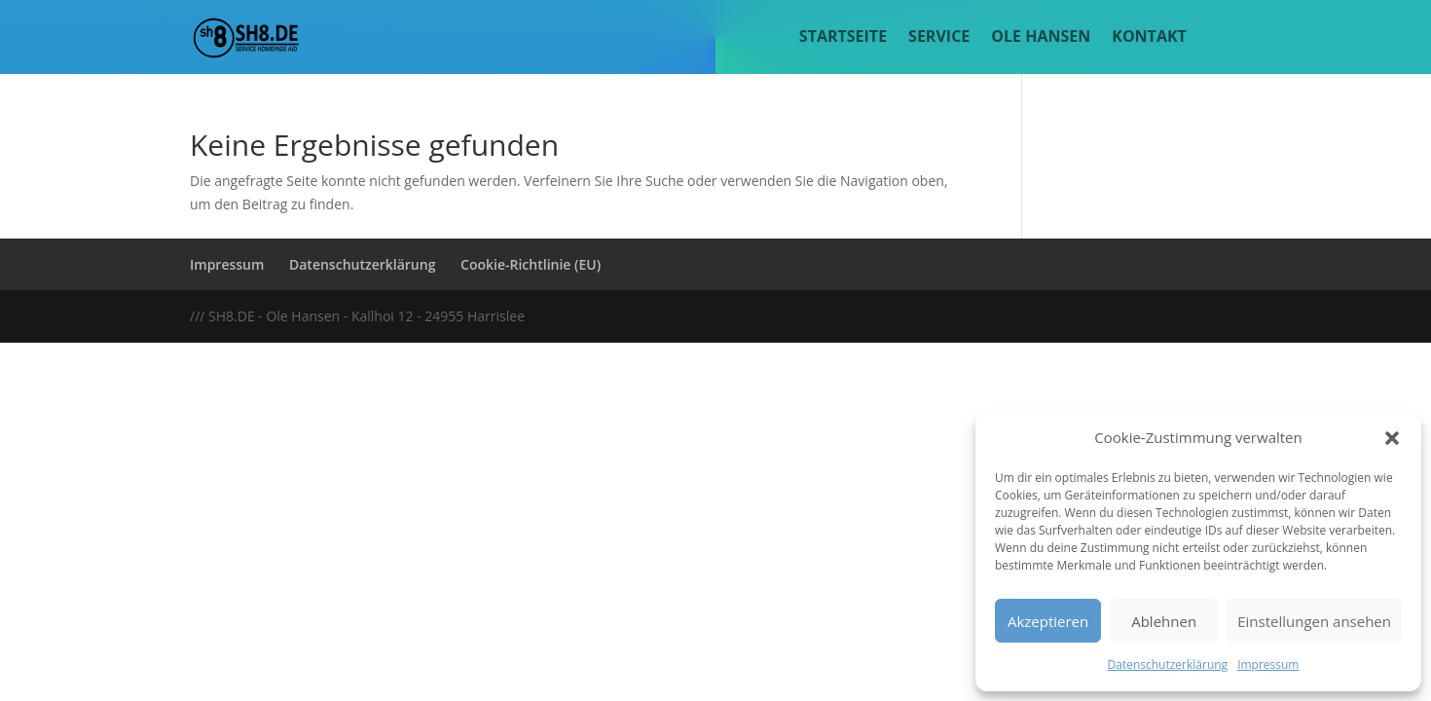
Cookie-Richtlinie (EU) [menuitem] (530, 264)
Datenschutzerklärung (1168, 664)
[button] (1392, 438)
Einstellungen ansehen (1314, 621)
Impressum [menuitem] (227, 264)
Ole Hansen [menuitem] (1040, 38)
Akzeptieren (1048, 621)
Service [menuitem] (939, 38)
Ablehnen (1163, 621)
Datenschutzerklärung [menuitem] (362, 264)
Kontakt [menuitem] (1149, 38)
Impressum (1268, 664)
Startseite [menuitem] (843, 38)
